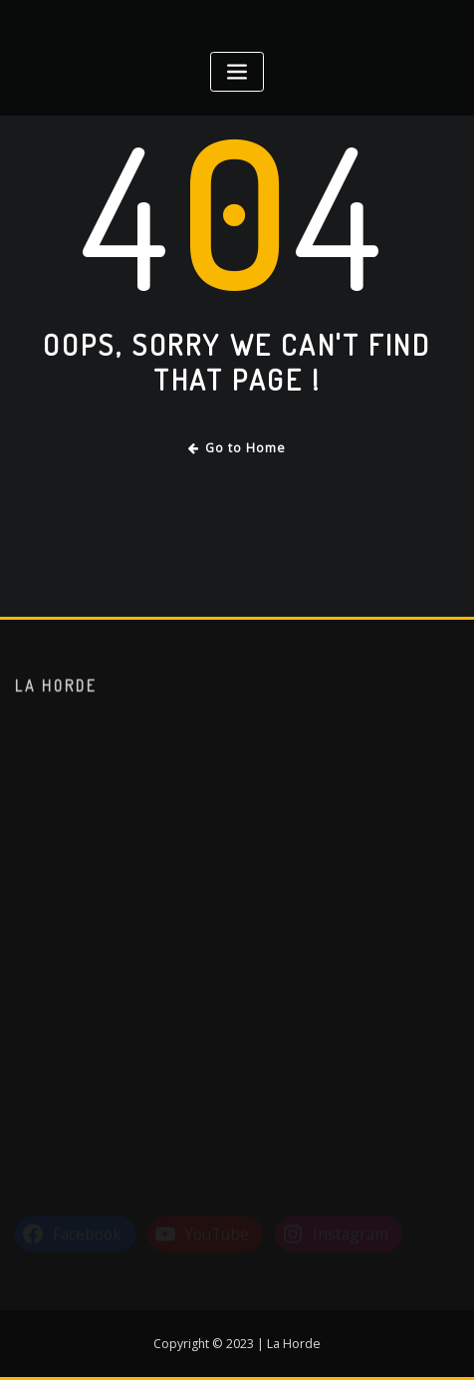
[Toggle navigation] (237, 72)
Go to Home (237, 447)
